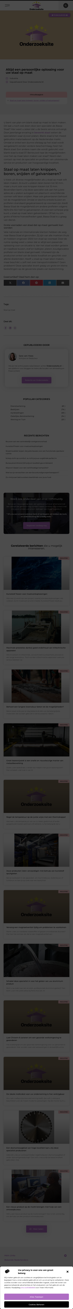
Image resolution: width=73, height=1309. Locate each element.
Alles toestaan (36, 1297)
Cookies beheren (36, 1304)
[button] (67, 1271)
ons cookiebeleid (28, 1287)
